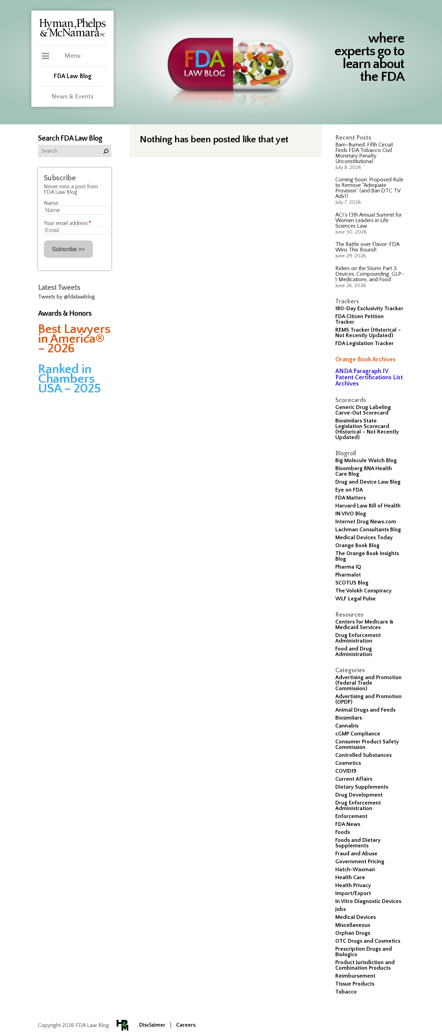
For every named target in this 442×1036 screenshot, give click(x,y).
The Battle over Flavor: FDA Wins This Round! (367, 247)
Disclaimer (152, 1025)
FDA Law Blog (73, 76)
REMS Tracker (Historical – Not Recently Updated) (368, 333)
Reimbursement (355, 976)
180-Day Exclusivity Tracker (369, 308)
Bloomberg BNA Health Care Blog (363, 471)
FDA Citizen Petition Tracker (359, 319)
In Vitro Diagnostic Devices (368, 901)
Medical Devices (355, 917)
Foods (342, 832)
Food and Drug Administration (353, 651)
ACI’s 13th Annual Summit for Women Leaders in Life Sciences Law (368, 220)
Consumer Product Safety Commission (367, 744)
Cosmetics (348, 763)
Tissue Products (354, 984)
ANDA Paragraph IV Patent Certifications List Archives (369, 377)
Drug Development (359, 795)
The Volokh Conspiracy (363, 591)
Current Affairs (353, 779)
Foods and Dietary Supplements (358, 843)
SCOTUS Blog (351, 583)
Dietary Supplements (361, 787)
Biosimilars (348, 718)
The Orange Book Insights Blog (367, 556)
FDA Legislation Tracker (364, 343)
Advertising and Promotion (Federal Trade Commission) (368, 683)
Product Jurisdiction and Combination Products (365, 965)
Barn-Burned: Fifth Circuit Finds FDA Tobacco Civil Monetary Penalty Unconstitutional (364, 153)
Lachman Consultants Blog (368, 529)
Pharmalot (348, 575)
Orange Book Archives (365, 359)
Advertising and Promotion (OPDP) (368, 699)
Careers (185, 1025)
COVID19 (345, 771)
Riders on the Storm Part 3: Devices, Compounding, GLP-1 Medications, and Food (369, 274)
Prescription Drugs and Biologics (363, 952)
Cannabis (346, 726)
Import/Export (353, 893)
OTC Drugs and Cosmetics (367, 941)
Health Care (350, 877)
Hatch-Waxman (355, 869)
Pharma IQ (348, 567)
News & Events (72, 97)
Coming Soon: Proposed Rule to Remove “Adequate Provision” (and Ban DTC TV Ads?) (369, 188)
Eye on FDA (349, 490)
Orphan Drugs (352, 933)
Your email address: (67, 223)
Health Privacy (353, 885)
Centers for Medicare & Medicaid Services (364, 624)
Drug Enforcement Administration (358, 638)
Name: (51, 203)
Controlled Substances (363, 755)
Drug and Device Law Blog (368, 482)
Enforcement (351, 816)
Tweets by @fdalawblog (66, 297)
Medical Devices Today (364, 537)
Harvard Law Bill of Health (368, 506)
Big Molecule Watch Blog (366, 460)
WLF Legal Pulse (355, 599)
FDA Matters (350, 498)
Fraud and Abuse (356, 853)
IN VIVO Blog (350, 514)
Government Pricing (359, 861)
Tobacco (346, 992)
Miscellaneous (352, 925)
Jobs (340, 909)
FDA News (347, 824)
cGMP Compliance (357, 734)
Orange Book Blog (357, 545)
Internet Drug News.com (365, 522)
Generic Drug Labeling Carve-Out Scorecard (363, 410)
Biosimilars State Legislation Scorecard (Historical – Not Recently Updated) (367, 429)
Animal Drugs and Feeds (365, 710)
